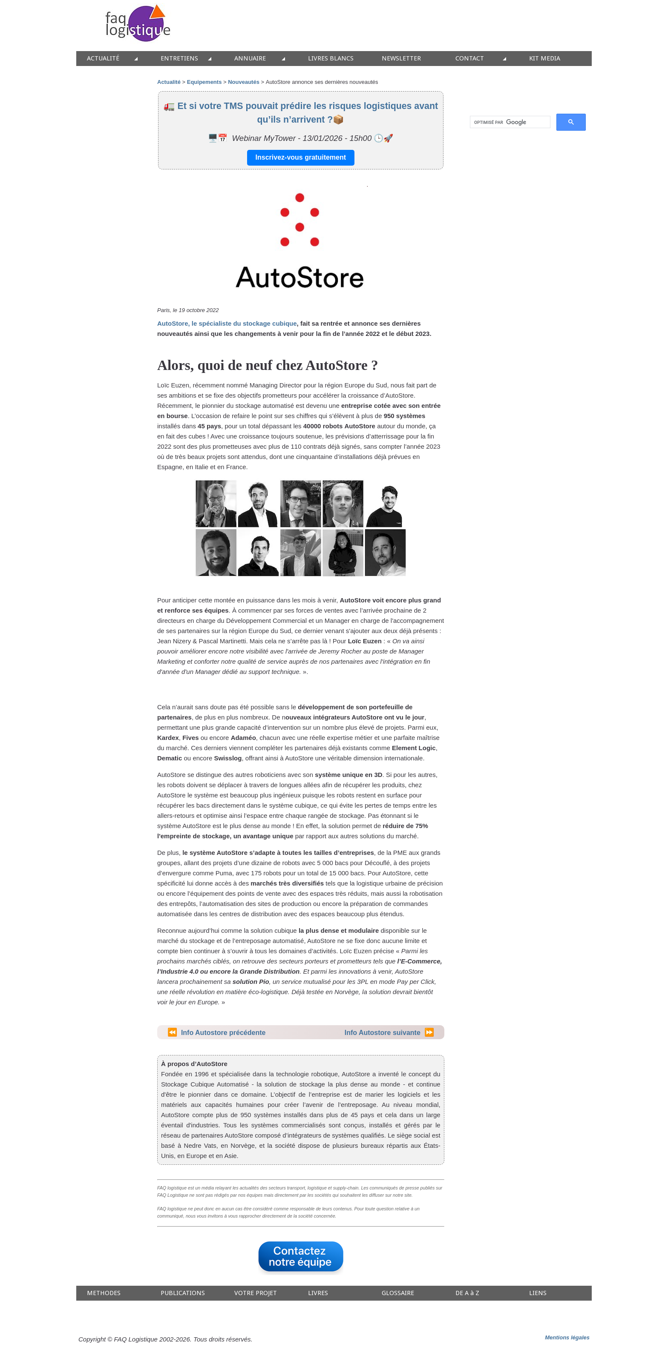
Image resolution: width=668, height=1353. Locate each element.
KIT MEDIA (544, 58)
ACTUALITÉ (103, 58)
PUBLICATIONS (183, 1293)
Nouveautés (243, 82)
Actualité (169, 82)
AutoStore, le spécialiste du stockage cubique (227, 323)
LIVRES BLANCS (331, 58)
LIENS (538, 1293)
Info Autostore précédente (223, 1032)
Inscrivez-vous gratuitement (301, 157)
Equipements (204, 82)
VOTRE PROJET (255, 1293)
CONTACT (469, 58)
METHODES (104, 1293)
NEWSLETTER (401, 58)
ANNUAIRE (250, 58)
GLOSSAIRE (398, 1293)
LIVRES (318, 1293)
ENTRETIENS (179, 58)
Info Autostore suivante (382, 1032)
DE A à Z (467, 1293)
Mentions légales (567, 1337)
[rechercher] (509, 122)
